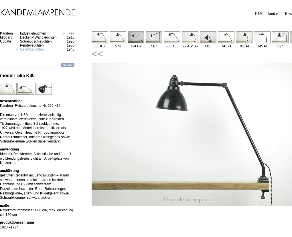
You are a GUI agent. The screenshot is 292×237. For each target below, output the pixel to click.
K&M (259, 14)
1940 (70, 49)
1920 (70, 41)
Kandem (6, 33)
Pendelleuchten (32, 45)
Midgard (6, 37)
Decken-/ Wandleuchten (38, 37)
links (288, 14)
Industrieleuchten (33, 33)
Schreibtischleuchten (36, 41)
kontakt (273, 14)
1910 (70, 37)
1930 (70, 45)
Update (5, 41)
